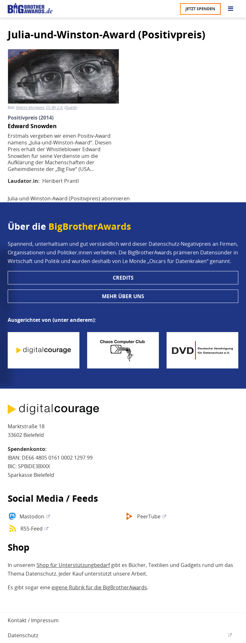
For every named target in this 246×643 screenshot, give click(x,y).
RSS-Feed (31, 528)
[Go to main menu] (230, 9)
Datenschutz (23, 635)
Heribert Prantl (60, 180)
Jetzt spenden (200, 9)
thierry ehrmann (30, 107)
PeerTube (148, 516)
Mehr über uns (123, 296)
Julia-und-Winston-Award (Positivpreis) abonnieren (69, 198)
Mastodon (32, 516)
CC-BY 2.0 (54, 107)
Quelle (70, 107)
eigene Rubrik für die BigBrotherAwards (99, 587)
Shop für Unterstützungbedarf (73, 565)
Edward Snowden (32, 126)
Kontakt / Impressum (33, 620)
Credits (123, 277)
